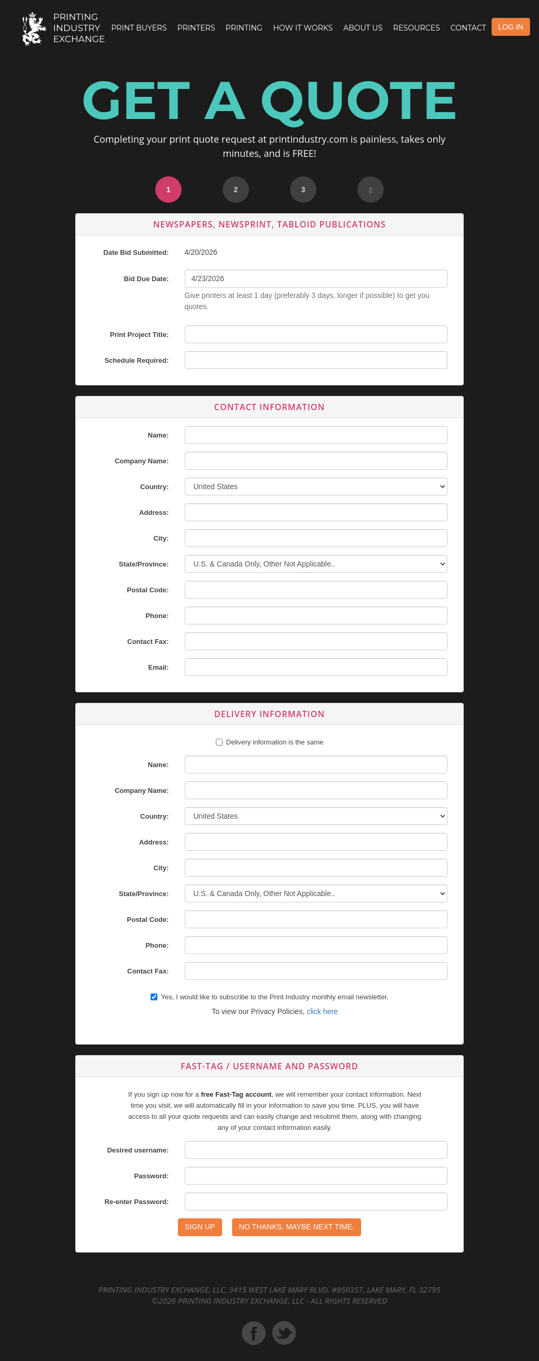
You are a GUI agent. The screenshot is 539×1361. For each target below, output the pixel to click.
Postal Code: (147, 590)
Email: (158, 667)
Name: (158, 435)
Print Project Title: (139, 335)
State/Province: (144, 564)
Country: (154, 487)
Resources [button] (416, 28)
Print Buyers (139, 28)
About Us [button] (363, 28)
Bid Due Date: (146, 279)
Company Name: (142, 461)
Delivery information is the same (275, 742)
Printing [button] (244, 28)
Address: (153, 512)
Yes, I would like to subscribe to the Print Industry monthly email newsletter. (269, 997)
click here (322, 1011)
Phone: (156, 616)
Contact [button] (468, 28)
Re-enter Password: (136, 1202)
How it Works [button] (303, 28)
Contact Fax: (148, 641)
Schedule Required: (136, 360)
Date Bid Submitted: (135, 252)
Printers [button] (196, 28)
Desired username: (137, 1150)
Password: (151, 1176)
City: (161, 538)
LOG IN (510, 27)
